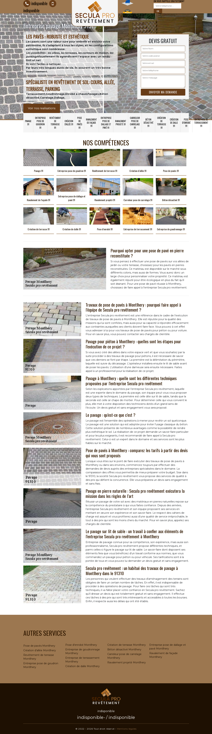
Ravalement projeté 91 (120, 122)
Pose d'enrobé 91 (186, 123)
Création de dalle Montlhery (82, 666)
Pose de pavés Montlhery (39, 645)
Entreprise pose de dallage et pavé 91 (106, 122)
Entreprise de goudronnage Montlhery (82, 651)
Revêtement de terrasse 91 (55, 122)
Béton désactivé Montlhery (124, 649)
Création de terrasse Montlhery (126, 644)
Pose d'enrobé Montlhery (81, 644)
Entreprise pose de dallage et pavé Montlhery (167, 646)
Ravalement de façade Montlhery (163, 655)
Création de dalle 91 (174, 123)
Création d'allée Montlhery (39, 650)
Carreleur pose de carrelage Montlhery (124, 656)
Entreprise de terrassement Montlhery (82, 659)
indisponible (90, 717)
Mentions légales (127, 728)
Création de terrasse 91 (161, 122)
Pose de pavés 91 (79, 122)
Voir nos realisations (41, 108)
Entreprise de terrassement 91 (201, 123)
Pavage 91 (28, 122)
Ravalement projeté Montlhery (126, 662)
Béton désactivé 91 (148, 123)
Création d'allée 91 (69, 122)
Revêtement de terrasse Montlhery (38, 656)
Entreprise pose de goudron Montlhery (40, 665)
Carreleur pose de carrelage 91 (135, 122)
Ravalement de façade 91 (91, 123)
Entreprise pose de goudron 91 (40, 122)
